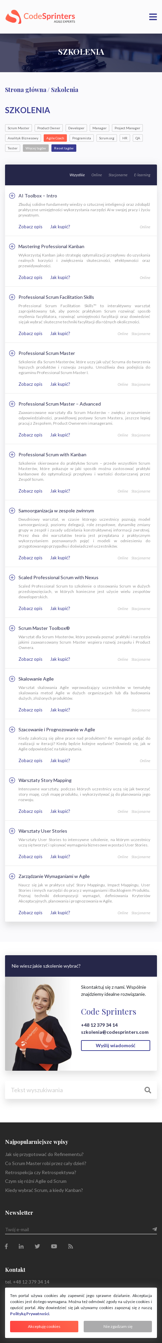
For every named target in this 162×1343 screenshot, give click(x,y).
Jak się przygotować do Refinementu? (44, 1154)
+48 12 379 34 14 (99, 1025)
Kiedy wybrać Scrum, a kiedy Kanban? (44, 1190)
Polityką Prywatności (29, 1313)
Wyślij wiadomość (115, 1045)
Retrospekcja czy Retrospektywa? (40, 1172)
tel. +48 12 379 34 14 (27, 1282)
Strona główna (25, 90)
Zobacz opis (30, 226)
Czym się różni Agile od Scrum (36, 1181)
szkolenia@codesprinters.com (115, 1032)
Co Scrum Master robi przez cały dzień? (45, 1163)
